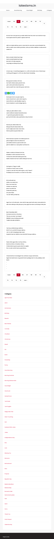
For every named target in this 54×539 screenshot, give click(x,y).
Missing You (8, 453)
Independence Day (10, 437)
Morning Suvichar (9, 375)
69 (35, 21)
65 (18, 21)
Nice (6, 468)
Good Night (30, 10)
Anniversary (8, 308)
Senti (6, 504)
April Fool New (8, 297)
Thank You (7, 514)
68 (31, 21)
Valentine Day (8, 524)
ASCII (6, 303)
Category (49, 10)
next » (25, 27)
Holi (6, 422)
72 (7, 27)
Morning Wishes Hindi (10, 380)
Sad (6, 498)
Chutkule (7, 334)
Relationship (8, 487)
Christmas (7, 339)
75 (20, 27)
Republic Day (8, 479)
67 (27, 21)
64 (14, 21)
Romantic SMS (8, 491)
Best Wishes (8, 323)
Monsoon (7, 458)
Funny (6, 365)
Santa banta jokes (9, 495)
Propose (7, 473)
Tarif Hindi (7, 401)
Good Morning (18, 10)
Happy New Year (9, 411)
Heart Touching (9, 417)
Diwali (6, 344)
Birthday (39, 10)
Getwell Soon (8, 396)
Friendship (7, 360)
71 (44, 23)
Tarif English (8, 406)
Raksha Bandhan (9, 484)
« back (8, 21)
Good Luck (7, 391)
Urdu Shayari (8, 519)
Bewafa (7, 318)
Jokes (6, 432)
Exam (6, 354)
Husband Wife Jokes (10, 427)
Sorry (6, 509)
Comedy (7, 328)
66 (22, 21)
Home (7, 10)
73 (12, 27)
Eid (5, 349)
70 (40, 21)
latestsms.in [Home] (27, 6)
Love (6, 448)
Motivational (8, 463)
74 (16, 27)
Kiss (6, 442)
